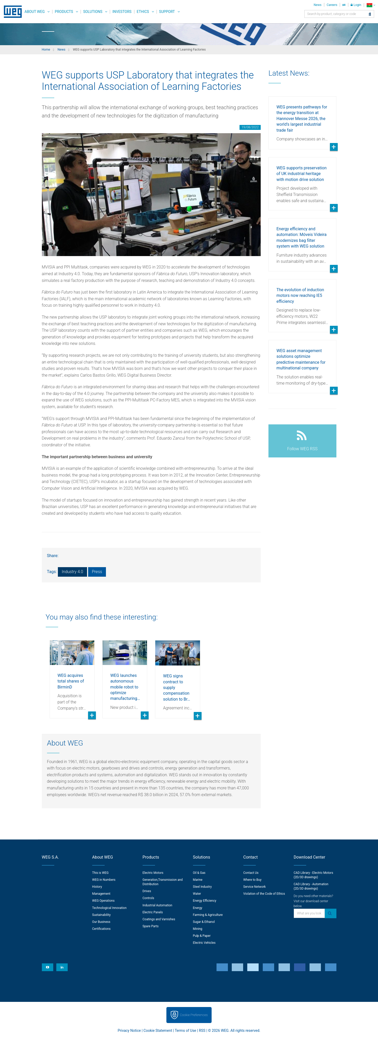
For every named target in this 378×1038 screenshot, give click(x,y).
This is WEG (100, 873)
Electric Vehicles (204, 943)
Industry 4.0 (72, 571)
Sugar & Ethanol (204, 922)
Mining (197, 929)
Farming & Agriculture (208, 915)
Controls (148, 898)
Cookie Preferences (194, 1015)
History (97, 887)
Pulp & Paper (202, 936)
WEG (11, 11)
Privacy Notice (129, 1030)
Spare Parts (151, 926)
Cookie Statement (157, 1030)
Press (97, 571)
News (317, 5)
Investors (122, 12)
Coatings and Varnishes (159, 919)
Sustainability (101, 915)
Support (167, 12)
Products (64, 12)
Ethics (143, 12)
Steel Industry (202, 887)
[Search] (370, 14)
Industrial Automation (157, 905)
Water (197, 894)
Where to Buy (252, 880)
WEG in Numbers (103, 880)
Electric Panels (153, 912)
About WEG (35, 12)
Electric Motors (153, 873)
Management (101, 894)
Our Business (101, 922)
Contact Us (251, 873)
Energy (197, 908)
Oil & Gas (199, 873)
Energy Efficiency (204, 900)
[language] (371, 5)
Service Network (254, 887)
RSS (202, 1030)
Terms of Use (185, 1030)
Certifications (101, 929)
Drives (147, 891)
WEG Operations (103, 900)
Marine (198, 880)
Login (356, 5)
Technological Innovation (109, 908)
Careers (332, 5)
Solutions (92, 12)
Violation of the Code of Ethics (264, 894)
